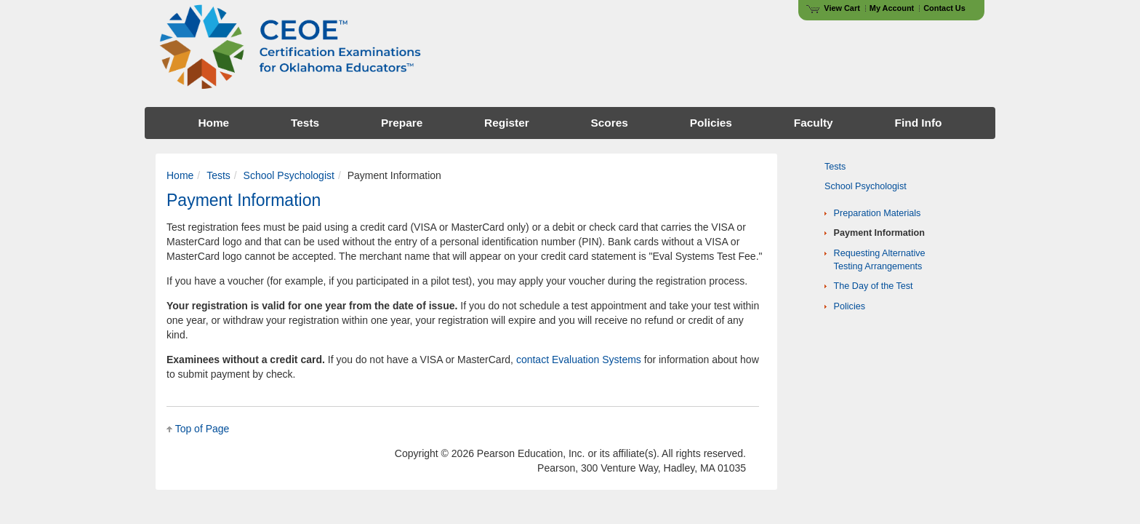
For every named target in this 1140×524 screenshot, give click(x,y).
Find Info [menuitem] (918, 122)
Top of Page (202, 428)
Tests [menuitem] (305, 122)
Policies (849, 306)
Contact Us (944, 8)
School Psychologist (289, 175)
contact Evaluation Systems (578, 359)
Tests (218, 175)
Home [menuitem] (213, 122)
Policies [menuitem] (711, 122)
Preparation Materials (877, 213)
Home (179, 175)
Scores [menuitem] (609, 122)
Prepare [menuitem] (401, 122)
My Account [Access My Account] (892, 8)
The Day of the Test (873, 286)
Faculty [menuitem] (813, 122)
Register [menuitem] (506, 122)
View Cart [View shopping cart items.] (833, 8)
